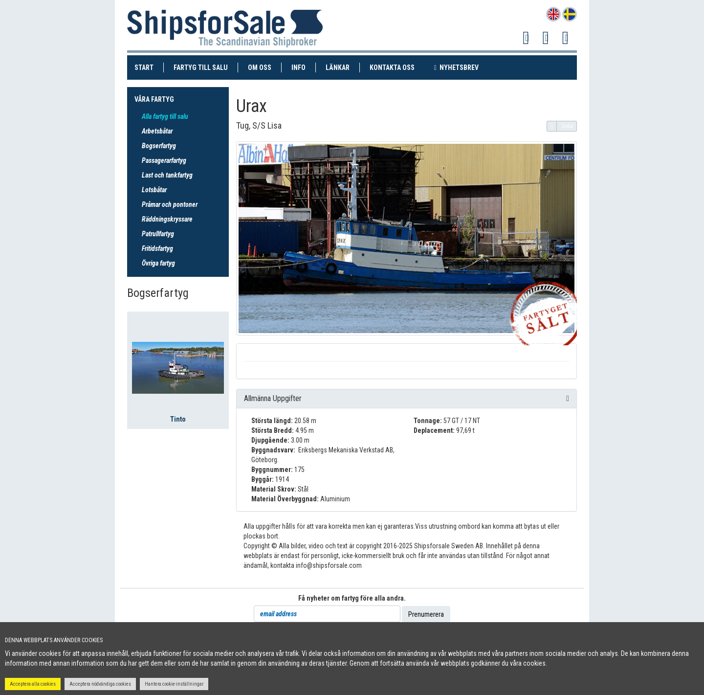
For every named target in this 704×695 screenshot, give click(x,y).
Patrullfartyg (158, 234)
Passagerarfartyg (164, 160)
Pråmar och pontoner (170, 204)
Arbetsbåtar (157, 131)
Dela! (560, 126)
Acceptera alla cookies (33, 684)
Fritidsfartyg (157, 248)
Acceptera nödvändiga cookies (100, 684)
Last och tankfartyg (167, 175)
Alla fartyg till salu (165, 116)
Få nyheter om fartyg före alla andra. (352, 598)
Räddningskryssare (167, 219)
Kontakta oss (397, 67)
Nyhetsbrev (461, 67)
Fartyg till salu (206, 67)
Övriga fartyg (158, 263)
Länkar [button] (338, 67)
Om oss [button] (259, 67)
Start (149, 67)
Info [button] (298, 67)
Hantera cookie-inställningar (174, 684)
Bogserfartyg (159, 146)
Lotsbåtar (154, 190)
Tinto (178, 419)
